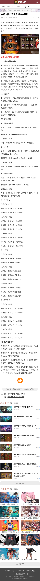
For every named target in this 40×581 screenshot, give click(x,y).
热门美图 (14, 489)
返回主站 (9, 571)
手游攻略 (23, 10)
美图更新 (4, 489)
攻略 (13, 7)
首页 (3, 7)
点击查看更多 (20, 483)
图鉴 (29, 7)
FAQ (24, 7)
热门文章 (14, 403)
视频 (18, 7)
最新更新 (4, 403)
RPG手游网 (9, 10)
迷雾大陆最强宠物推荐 (15, 397)
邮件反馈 (30, 571)
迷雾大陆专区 (17, 10)
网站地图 (20, 571)
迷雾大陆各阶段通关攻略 (16, 394)
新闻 (8, 7)
